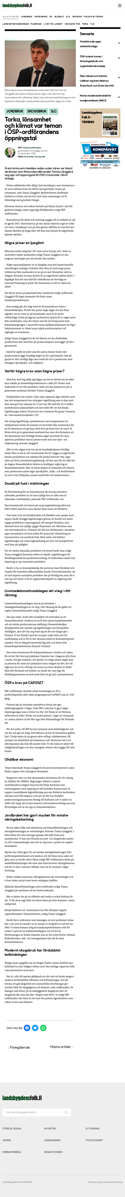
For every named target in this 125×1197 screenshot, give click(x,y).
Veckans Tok (72, 24)
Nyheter (50, 1128)
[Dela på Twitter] (35, 1028)
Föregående (18, 1048)
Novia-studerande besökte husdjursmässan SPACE (100, 98)
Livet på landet (53, 24)
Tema (85, 24)
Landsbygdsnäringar (16, 24)
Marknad (36, 24)
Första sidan (12, 1128)
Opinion (77, 17)
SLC (68, 17)
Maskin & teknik (93, 17)
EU (51, 17)
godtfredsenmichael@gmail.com (33, 151)
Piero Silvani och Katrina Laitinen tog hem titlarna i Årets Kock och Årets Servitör (100, 81)
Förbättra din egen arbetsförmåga (100, 44)
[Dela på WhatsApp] (43, 1028)
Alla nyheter (11, 17)
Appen (7, 1140)
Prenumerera (12, 1152)
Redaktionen (53, 1152)
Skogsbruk (41, 17)
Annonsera (52, 1140)
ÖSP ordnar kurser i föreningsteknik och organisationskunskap (100, 61)
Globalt (59, 17)
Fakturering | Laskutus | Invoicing (105, 1182)
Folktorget (94, 1140)
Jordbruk (26, 17)
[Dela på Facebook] (27, 1028)
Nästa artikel (62, 1047)
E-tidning (92, 1128)
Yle (92, 24)
